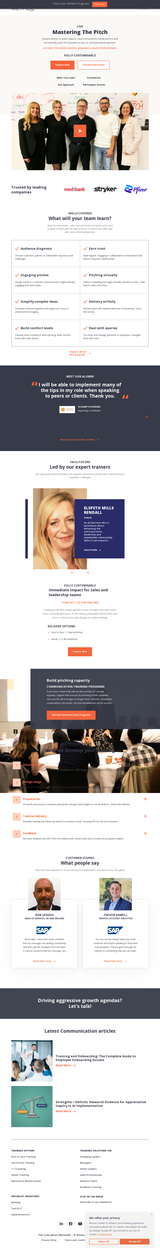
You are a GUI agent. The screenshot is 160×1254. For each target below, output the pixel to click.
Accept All (134, 1241)
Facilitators (94, 77)
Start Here (100, 4)
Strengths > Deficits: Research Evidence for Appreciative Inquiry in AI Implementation (101, 1104)
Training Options (23, 1150)
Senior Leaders (88, 1168)
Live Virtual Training (22, 1162)
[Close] (151, 1214)
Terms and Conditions (77, 1240)
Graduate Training (90, 1187)
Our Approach (66, 84)
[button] (80, 131)
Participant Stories (94, 84)
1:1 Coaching (18, 1168)
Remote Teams (88, 1181)
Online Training (20, 1174)
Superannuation (20, 1214)
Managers (85, 1162)
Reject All (103, 1241)
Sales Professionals (91, 1174)
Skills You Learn (66, 77)
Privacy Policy (49, 1240)
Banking (15, 1202)
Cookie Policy (105, 1234)
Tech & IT (16, 1208)
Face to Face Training (23, 1156)
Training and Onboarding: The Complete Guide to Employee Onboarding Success (96, 1058)
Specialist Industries (25, 1196)
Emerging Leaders (90, 1156)
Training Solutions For (96, 1150)
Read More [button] (63, 1065)
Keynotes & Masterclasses (26, 1181)
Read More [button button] (63, 1111)
